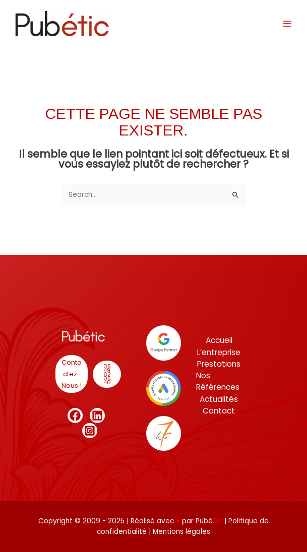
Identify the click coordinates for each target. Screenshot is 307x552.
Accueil (219, 340)
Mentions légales (181, 531)
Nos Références (217, 381)
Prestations (218, 364)
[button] (71, 374)
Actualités (219, 399)
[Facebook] (75, 415)
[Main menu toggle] (287, 23)
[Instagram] (89, 430)
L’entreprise (218, 352)
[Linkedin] (97, 415)
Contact (219, 410)
